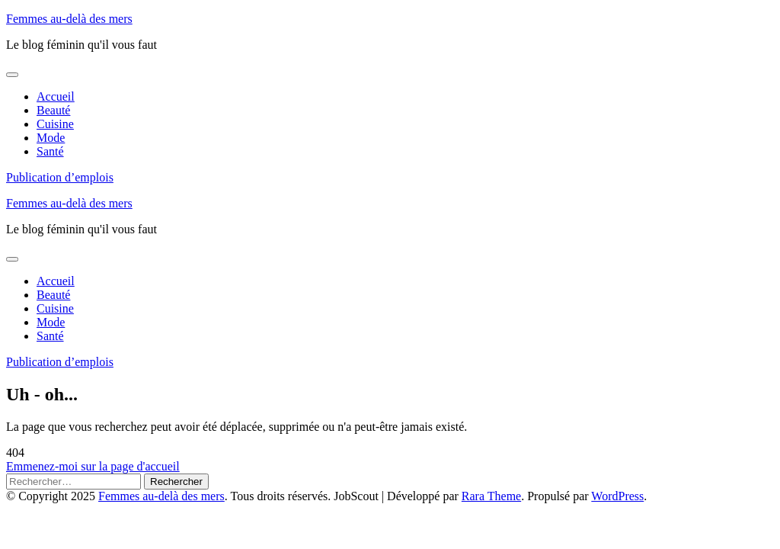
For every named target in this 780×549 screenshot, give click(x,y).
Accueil (56, 96)
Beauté (53, 110)
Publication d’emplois (59, 177)
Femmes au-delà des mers (69, 18)
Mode (51, 137)
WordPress (617, 496)
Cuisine (55, 123)
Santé (50, 151)
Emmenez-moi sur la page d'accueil (93, 466)
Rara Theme (491, 496)
